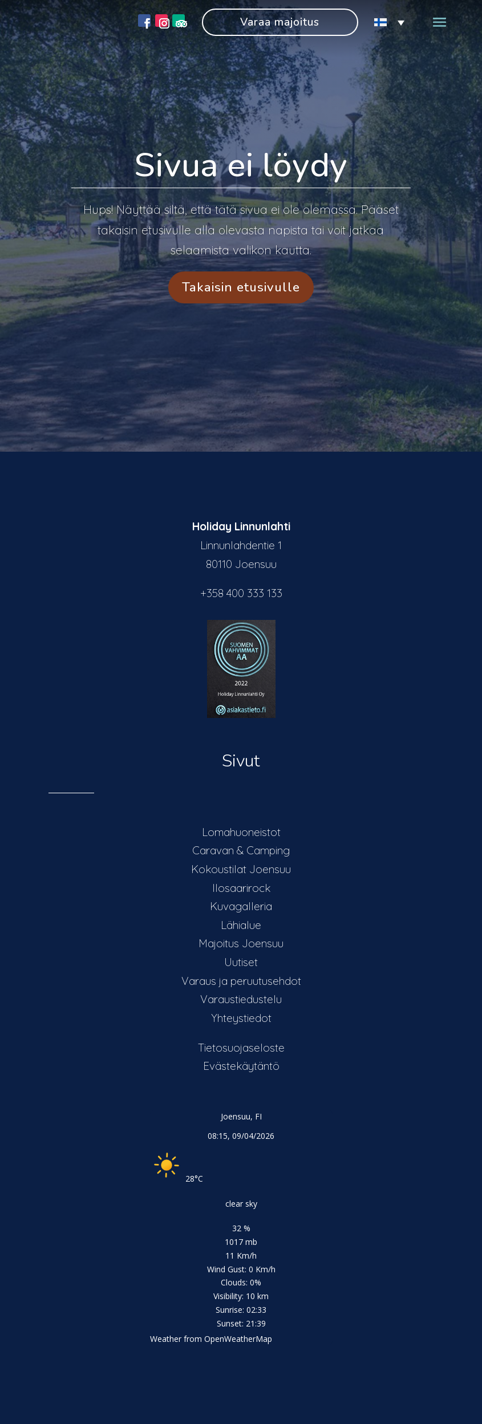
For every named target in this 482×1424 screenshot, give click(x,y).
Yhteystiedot (241, 1018)
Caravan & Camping (241, 850)
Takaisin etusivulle (241, 287)
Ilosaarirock (241, 888)
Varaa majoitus (279, 22)
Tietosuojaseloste (241, 1047)
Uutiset (241, 962)
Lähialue (241, 925)
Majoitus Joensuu (241, 943)
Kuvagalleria (241, 906)
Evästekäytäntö (241, 1066)
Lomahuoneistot (241, 832)
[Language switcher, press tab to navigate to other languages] (384, 22)
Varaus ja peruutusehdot (241, 981)
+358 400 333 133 (241, 593)
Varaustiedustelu (241, 999)
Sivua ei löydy (240, 165)
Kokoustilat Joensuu (241, 869)
